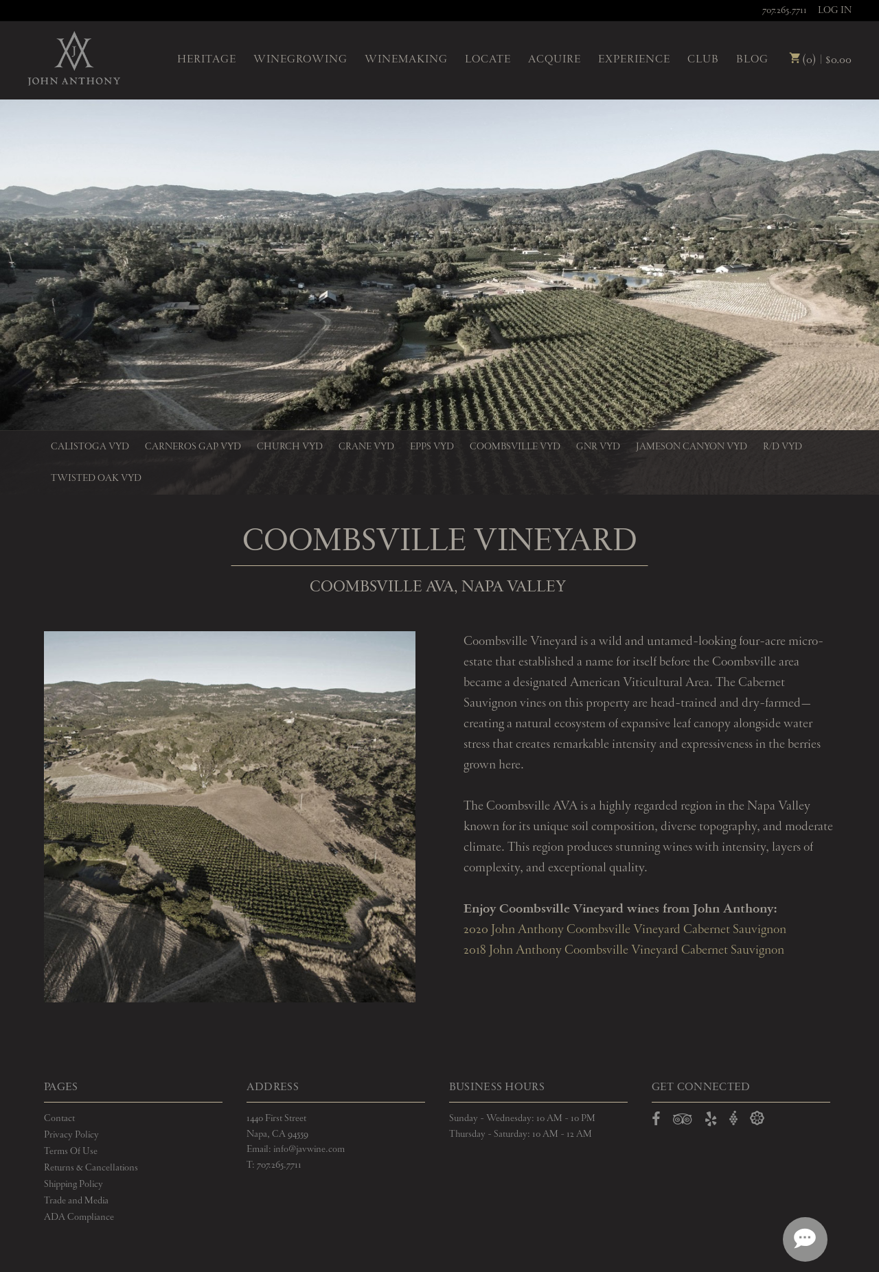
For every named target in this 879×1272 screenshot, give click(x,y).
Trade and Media (76, 1200)
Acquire (554, 60)
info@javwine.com (309, 1149)
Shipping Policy (73, 1184)
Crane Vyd (366, 446)
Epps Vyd (432, 446)
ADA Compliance (79, 1217)
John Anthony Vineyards (73, 58)
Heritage (206, 60)
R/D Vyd (782, 446)
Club (703, 60)
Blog (752, 60)
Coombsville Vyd (515, 446)
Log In (835, 10)
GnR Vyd (598, 446)
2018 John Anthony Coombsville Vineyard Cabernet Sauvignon (624, 950)
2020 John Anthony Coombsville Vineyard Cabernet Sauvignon (625, 929)
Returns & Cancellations (91, 1168)
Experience (634, 60)
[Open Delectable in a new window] (757, 1118)
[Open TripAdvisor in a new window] (682, 1121)
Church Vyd (290, 446)
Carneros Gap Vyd (193, 446)
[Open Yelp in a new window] (711, 1121)
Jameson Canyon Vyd (691, 446)
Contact (59, 1118)
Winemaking (406, 60)
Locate (488, 60)
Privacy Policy (71, 1135)
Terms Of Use (71, 1151)
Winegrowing (300, 60)
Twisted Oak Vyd (96, 478)
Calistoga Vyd (90, 446)
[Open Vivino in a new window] (733, 1118)
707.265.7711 (784, 10)
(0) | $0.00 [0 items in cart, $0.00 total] (820, 60)
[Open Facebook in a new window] (656, 1121)
